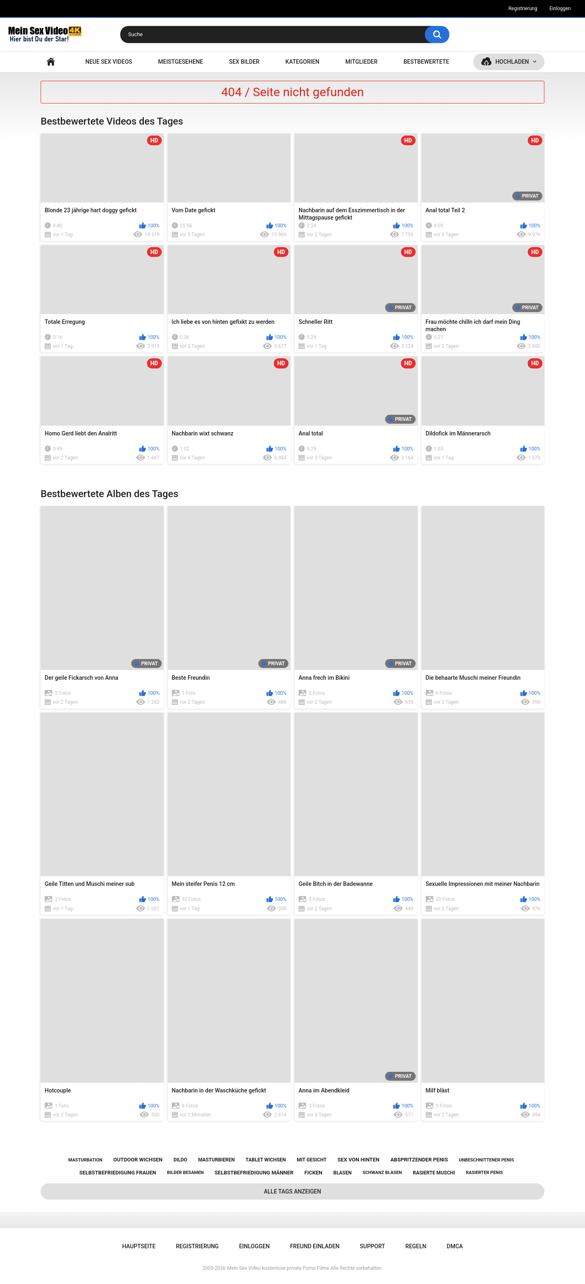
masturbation (85, 1160)
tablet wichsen (266, 1160)
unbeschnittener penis (486, 1160)
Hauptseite (51, 62)
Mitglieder (361, 61)
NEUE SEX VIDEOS (108, 61)
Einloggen (560, 8)
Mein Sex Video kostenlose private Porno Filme (278, 1268)
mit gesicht (312, 1160)
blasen (342, 1173)
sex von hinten (358, 1160)
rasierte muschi (434, 1173)
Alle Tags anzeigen (292, 1191)
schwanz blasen (382, 1172)
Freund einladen (315, 1246)
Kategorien (303, 61)
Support (372, 1246)
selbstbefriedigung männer (253, 1173)
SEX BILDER (244, 61)
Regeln (416, 1246)
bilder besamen (185, 1172)
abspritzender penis (419, 1160)
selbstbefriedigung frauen (117, 1173)
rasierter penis (484, 1172)
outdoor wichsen (137, 1160)
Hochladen (512, 61)
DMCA (455, 1246)
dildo (180, 1160)
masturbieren (216, 1160)
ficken (313, 1173)
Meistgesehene (180, 61)
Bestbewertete (426, 61)
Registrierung (522, 8)
